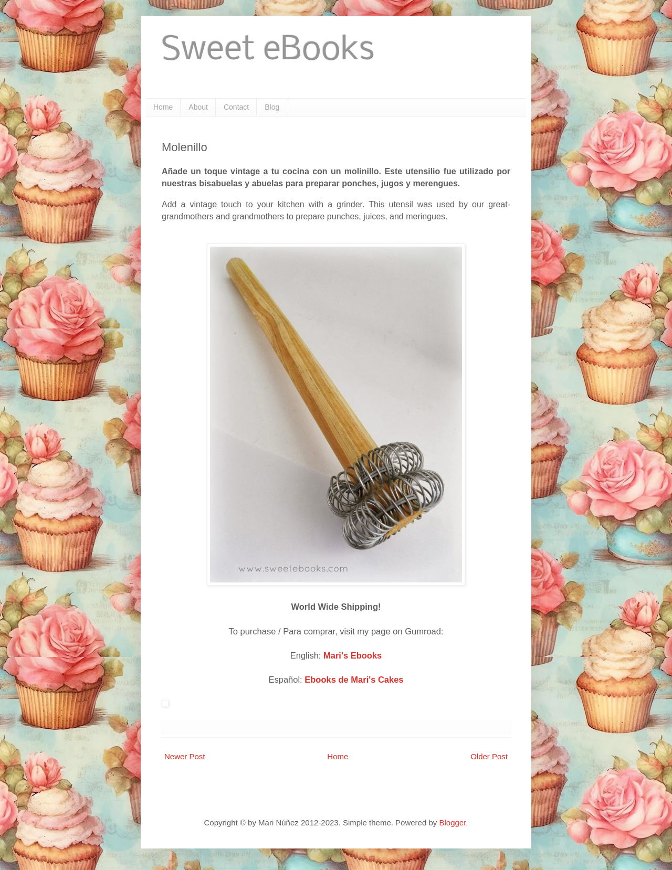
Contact (236, 107)
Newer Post (184, 756)
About (198, 107)
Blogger (452, 822)
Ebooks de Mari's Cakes (353, 679)
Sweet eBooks (268, 50)
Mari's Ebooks (352, 655)
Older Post (489, 756)
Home (163, 107)
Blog (272, 107)
